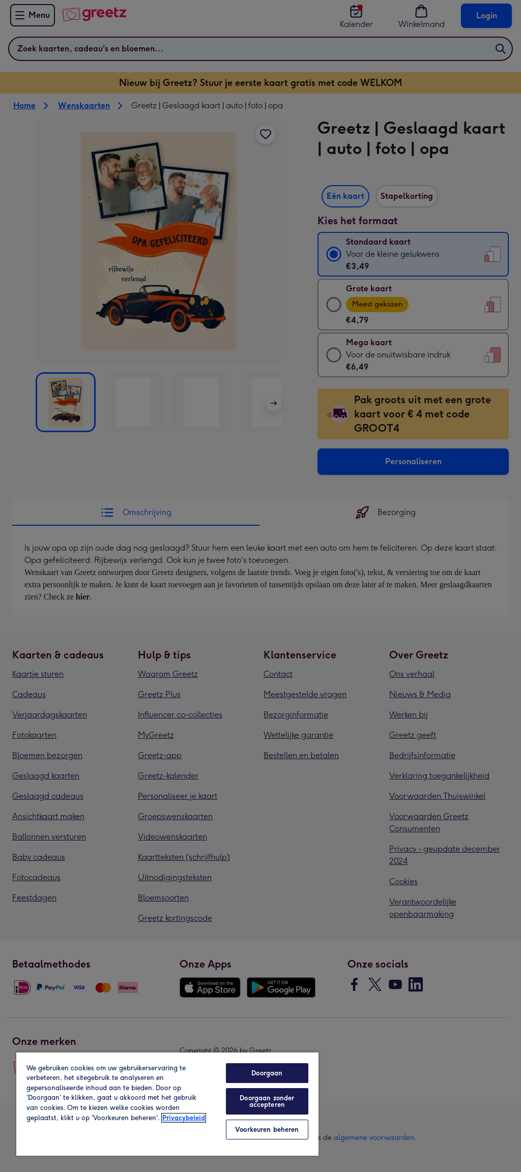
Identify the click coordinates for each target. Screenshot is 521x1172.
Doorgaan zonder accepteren (267, 1101)
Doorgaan (266, 1073)
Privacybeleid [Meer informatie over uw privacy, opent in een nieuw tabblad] (183, 1118)
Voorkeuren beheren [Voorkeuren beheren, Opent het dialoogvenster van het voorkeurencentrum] (267, 1129)
